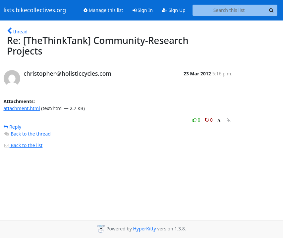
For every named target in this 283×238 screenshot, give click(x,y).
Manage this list (103, 10)
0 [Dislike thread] (209, 120)
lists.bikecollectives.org (35, 10)
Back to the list (23, 145)
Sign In (143, 10)
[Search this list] (229, 10)
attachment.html (22, 108)
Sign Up (174, 10)
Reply (13, 127)
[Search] (271, 10)
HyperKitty (144, 228)
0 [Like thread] (197, 120)
